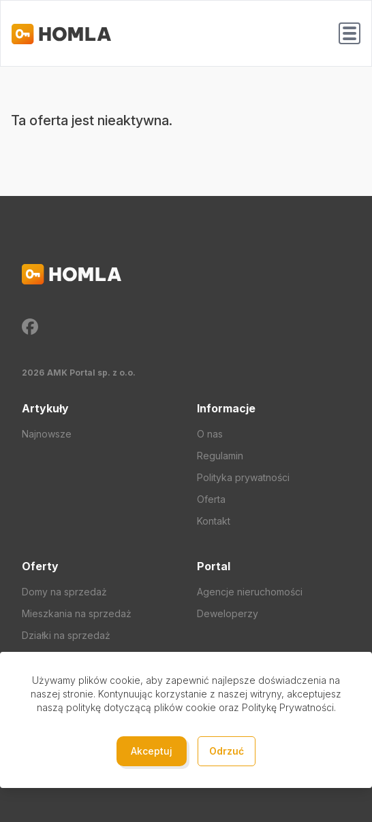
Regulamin (220, 455)
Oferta (211, 499)
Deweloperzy (227, 613)
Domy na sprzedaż (64, 591)
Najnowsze (47, 434)
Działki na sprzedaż (66, 635)
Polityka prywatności (243, 477)
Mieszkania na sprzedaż (76, 613)
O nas (210, 434)
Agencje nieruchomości (250, 591)
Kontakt (213, 521)
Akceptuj (151, 751)
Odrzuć (226, 751)
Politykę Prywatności (288, 707)
